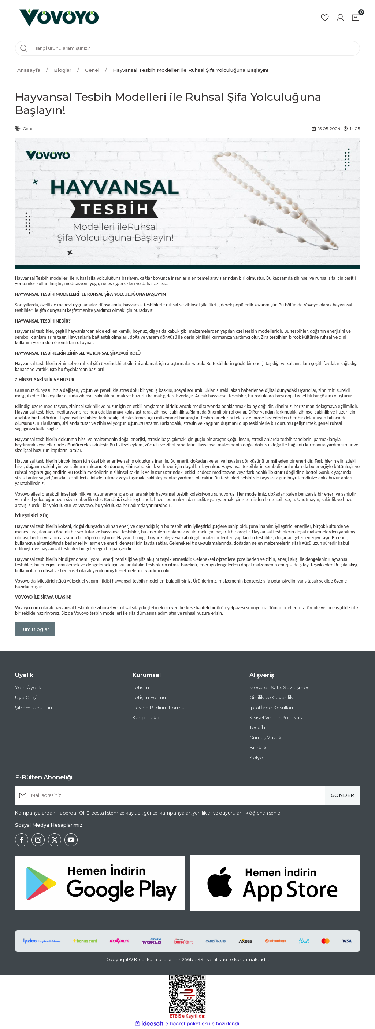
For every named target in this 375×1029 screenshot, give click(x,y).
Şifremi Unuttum (34, 707)
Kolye (256, 757)
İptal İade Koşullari (271, 707)
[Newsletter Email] (187, 795)
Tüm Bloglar (35, 629)
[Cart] (355, 17)
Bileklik (258, 747)
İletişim (140, 687)
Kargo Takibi (147, 717)
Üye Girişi (26, 698)
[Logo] (59, 17)
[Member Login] (340, 17)
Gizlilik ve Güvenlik (271, 698)
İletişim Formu (149, 698)
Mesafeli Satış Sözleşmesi (280, 687)
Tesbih (257, 727)
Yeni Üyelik (28, 687)
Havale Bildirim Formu (158, 707)
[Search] (187, 48)
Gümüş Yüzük (265, 737)
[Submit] (342, 795)
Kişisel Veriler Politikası (276, 717)
